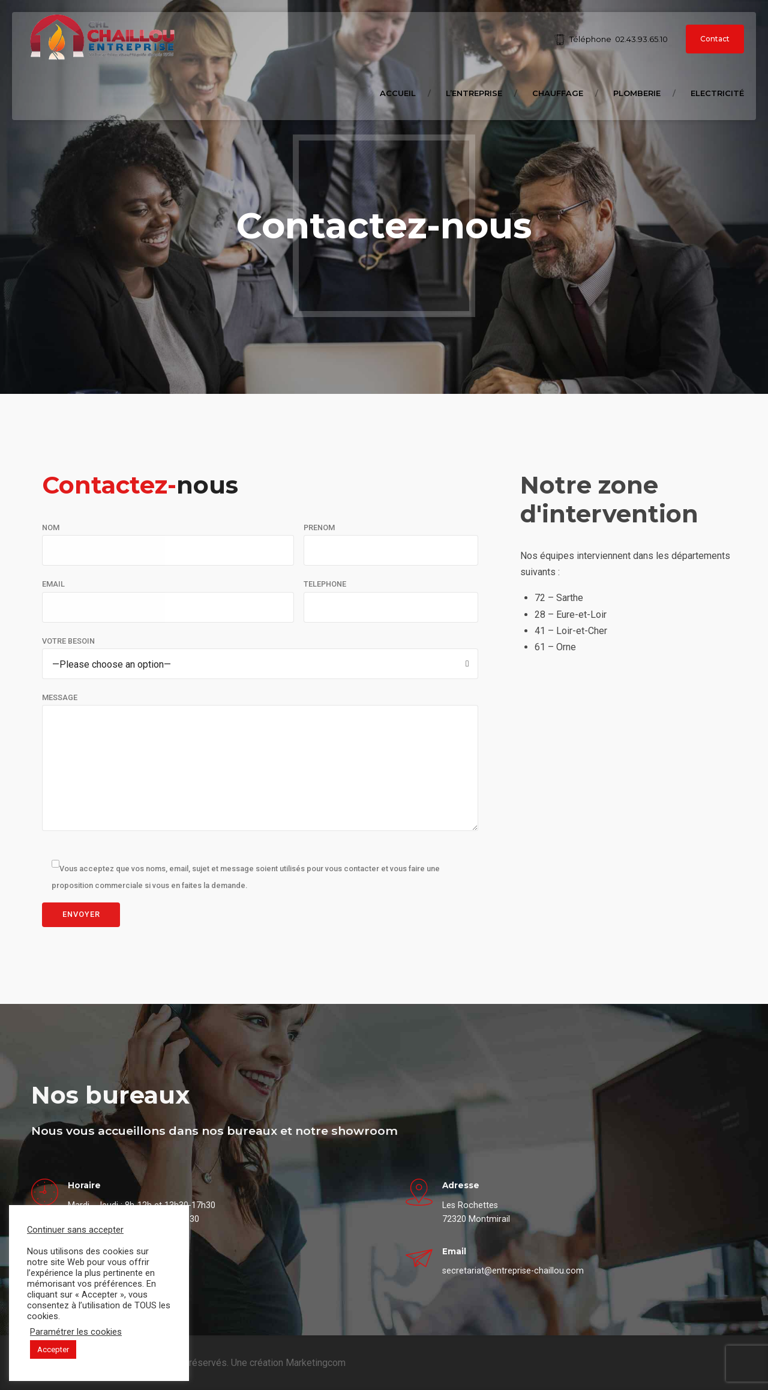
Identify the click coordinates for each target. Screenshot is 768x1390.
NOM (50, 527)
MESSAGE (59, 697)
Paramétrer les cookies (76, 1331)
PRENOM (319, 527)
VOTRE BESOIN (68, 640)
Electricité (717, 93)
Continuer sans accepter (75, 1229)
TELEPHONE (325, 583)
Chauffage (557, 93)
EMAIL (53, 583)
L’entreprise (474, 93)
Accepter (53, 1349)
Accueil (398, 93)
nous (140, 485)
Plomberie (637, 93)
